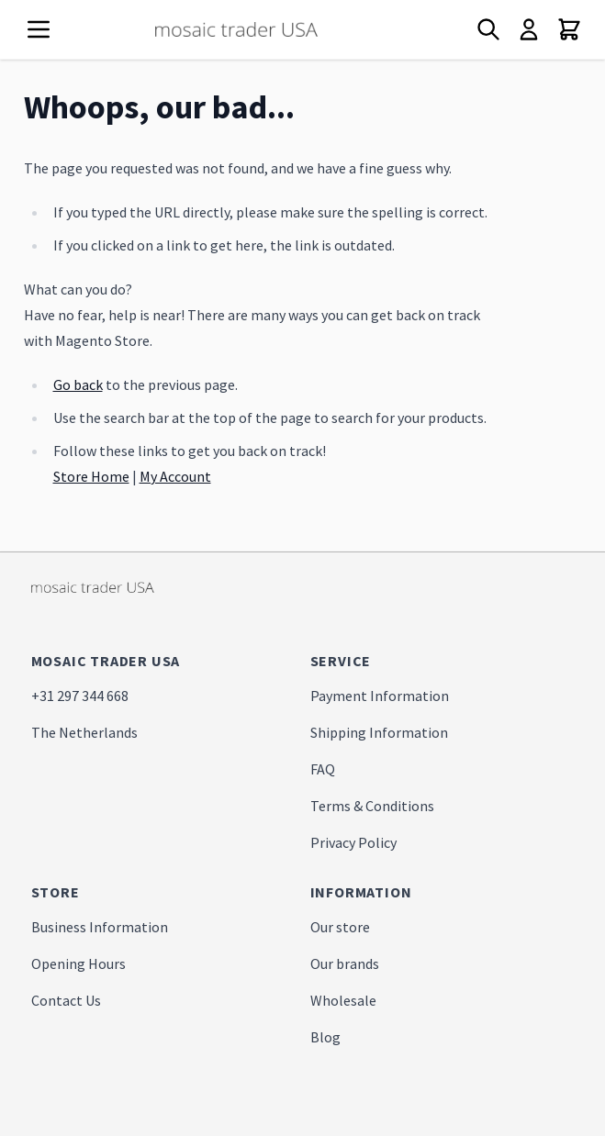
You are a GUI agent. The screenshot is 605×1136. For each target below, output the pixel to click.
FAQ (322, 769)
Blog (325, 1037)
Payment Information (379, 695)
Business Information (99, 927)
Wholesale (343, 1000)
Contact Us (66, 1000)
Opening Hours (78, 963)
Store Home (91, 476)
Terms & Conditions (372, 805)
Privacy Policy (353, 842)
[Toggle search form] (488, 29)
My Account (175, 476)
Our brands (344, 963)
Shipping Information (379, 732)
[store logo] (270, 29)
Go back (78, 384)
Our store (340, 927)
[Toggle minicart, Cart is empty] (569, 29)
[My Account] (528, 29)
